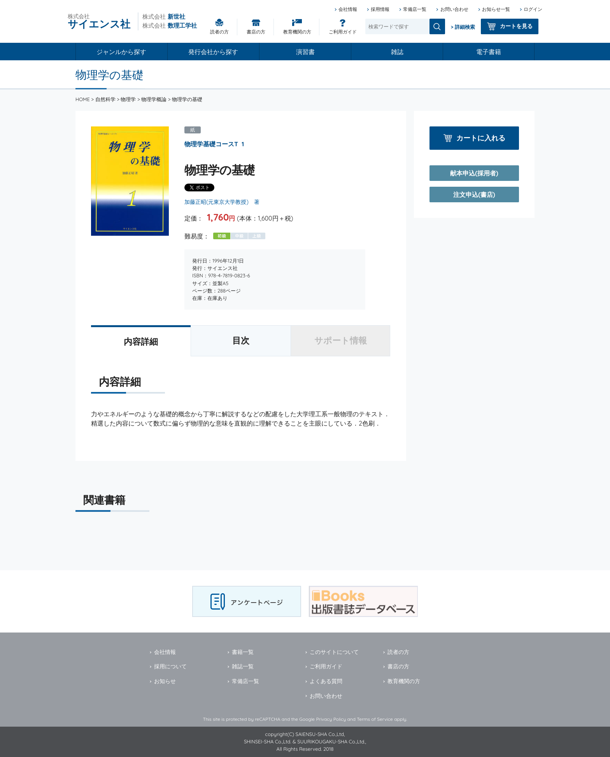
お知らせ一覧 (496, 9)
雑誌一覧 (243, 666)
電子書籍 (488, 52)
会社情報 (347, 9)
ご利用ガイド (343, 32)
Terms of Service (375, 719)
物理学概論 (154, 99)
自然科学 (105, 99)
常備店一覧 (414, 9)
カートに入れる (480, 137)
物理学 (128, 99)
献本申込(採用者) (474, 173)
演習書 (305, 52)
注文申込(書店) (474, 194)
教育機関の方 (297, 32)
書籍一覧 (243, 651)
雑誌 (397, 52)
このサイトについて (334, 651)
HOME (82, 99)
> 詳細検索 (463, 27)
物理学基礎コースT (211, 144)
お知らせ (165, 681)
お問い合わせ (454, 9)
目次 (240, 340)
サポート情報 (340, 340)
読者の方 (219, 32)
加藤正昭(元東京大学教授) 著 (221, 201)
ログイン (533, 9)
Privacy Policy (331, 719)
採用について (170, 666)
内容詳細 (141, 341)
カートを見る (516, 26)
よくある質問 (326, 681)
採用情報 (380, 9)
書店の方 (256, 32)
